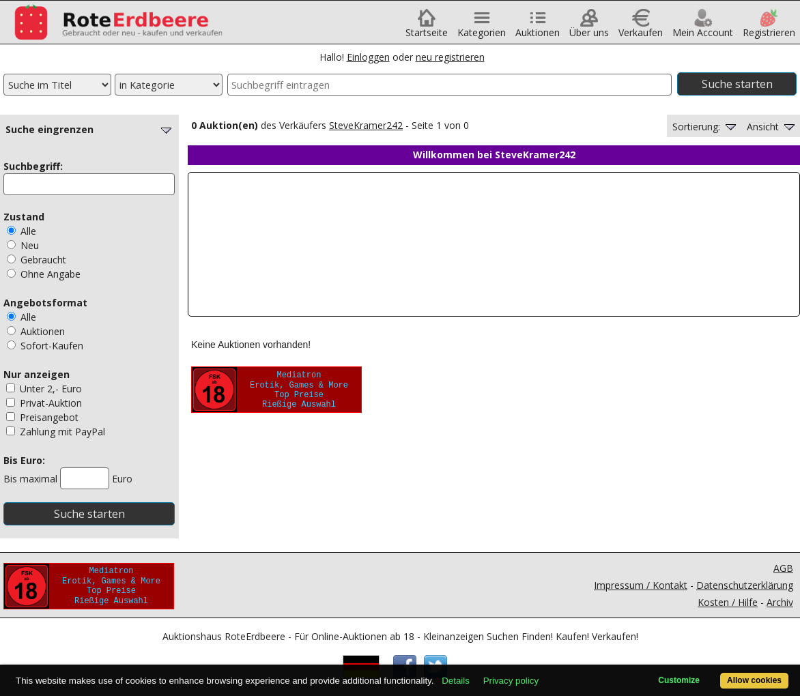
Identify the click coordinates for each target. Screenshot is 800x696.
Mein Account (702, 27)
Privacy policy (511, 681)
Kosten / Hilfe (728, 602)
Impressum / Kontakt (640, 585)
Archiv (780, 602)
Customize (679, 680)
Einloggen (368, 56)
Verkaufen (640, 27)
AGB (783, 568)
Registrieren (769, 27)
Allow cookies (754, 680)
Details (456, 681)
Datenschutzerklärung (744, 585)
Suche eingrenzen (90, 129)
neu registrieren (450, 56)
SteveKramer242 (366, 125)
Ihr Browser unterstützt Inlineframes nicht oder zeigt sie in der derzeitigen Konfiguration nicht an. (494, 244)
